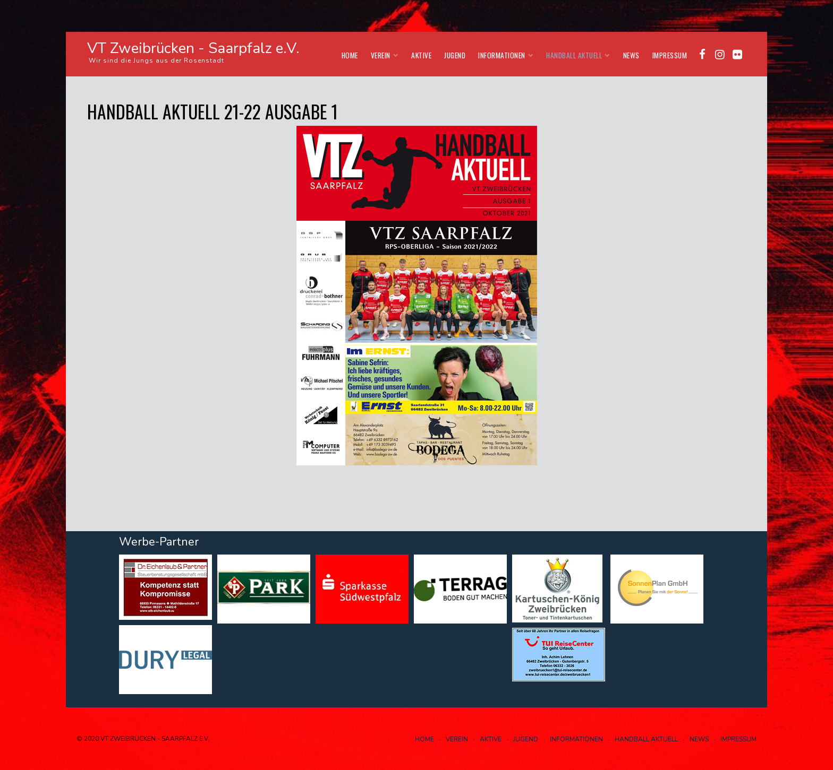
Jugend (454, 55)
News (631, 55)
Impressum (669, 55)
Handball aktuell (578, 55)
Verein (385, 55)
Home (350, 55)
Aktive (421, 55)
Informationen (505, 55)
